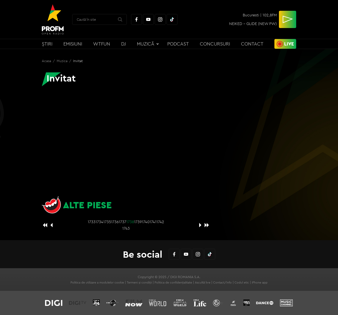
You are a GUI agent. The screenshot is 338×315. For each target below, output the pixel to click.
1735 (107, 221)
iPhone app (260, 282)
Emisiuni (72, 44)
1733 (91, 221)
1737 (122, 221)
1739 (138, 221)
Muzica (62, 61)
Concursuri (215, 44)
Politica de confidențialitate (173, 282)
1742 (160, 221)
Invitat (78, 61)
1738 (130, 221)
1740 (146, 221)
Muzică (145, 44)
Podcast (178, 44)
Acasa (47, 61)
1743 (126, 228)
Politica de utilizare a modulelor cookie (97, 282)
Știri (47, 44)
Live (289, 44)
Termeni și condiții (139, 282)
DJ (123, 44)
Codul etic (242, 282)
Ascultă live (202, 282)
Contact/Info (222, 282)
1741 (153, 221)
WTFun (101, 44)
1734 (99, 221)
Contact (252, 44)
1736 (115, 221)
